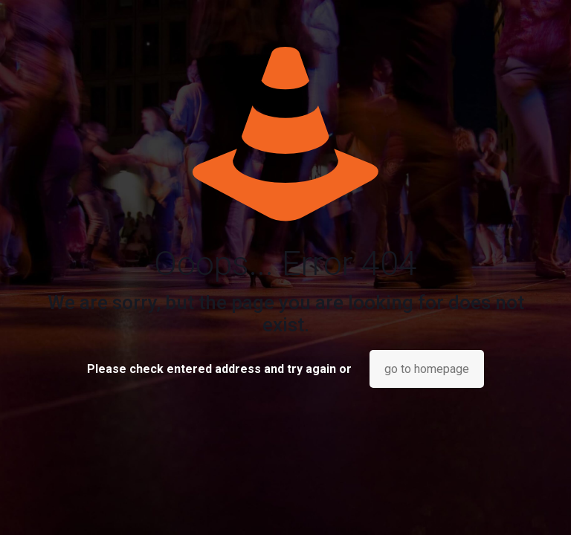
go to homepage (426, 369)
